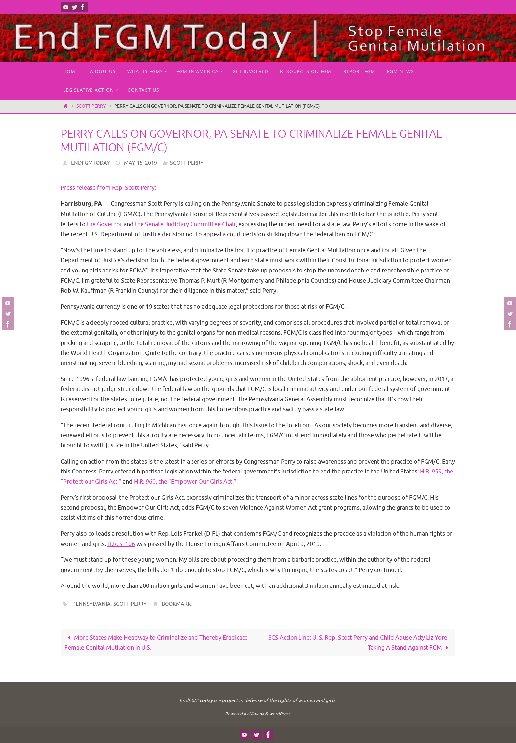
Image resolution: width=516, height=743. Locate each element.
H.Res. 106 (121, 544)
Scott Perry (91, 106)
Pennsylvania (91, 604)
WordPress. (280, 714)
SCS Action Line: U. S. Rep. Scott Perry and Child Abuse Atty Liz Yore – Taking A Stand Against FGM (360, 642)
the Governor (104, 224)
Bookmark (176, 604)
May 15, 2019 (140, 163)
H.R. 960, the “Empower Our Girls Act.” (186, 481)
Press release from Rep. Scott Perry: (108, 187)
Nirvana (256, 714)
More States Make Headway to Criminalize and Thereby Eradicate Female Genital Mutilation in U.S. (156, 642)
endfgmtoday (90, 163)
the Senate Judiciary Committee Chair (185, 224)
